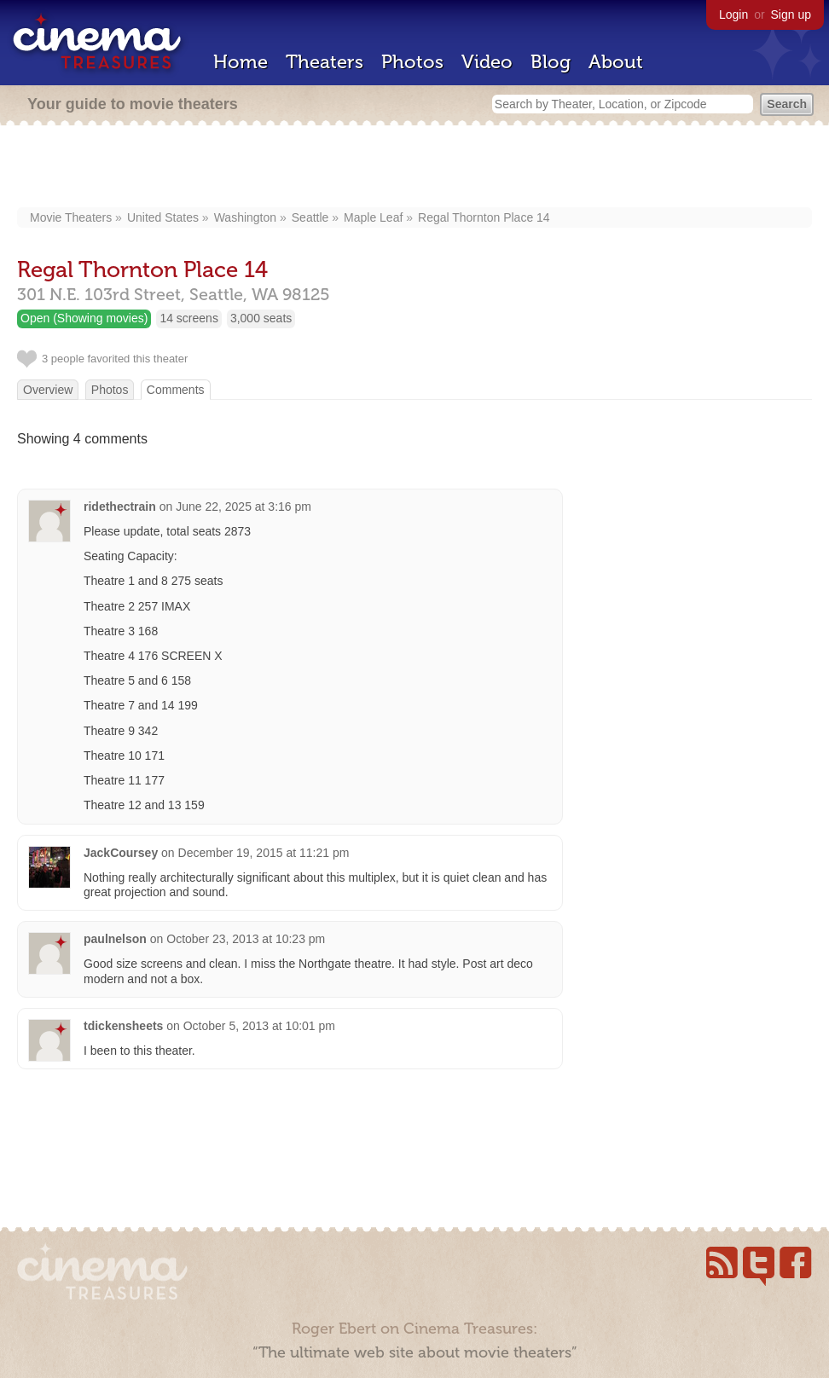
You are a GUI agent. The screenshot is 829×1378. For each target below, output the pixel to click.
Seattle (310, 217)
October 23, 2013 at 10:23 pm (245, 939)
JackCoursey (121, 853)
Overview (47, 390)
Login (733, 14)
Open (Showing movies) (84, 318)
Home (240, 61)
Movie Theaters (71, 217)
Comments (176, 390)
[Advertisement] (415, 168)
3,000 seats (261, 318)
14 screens (188, 318)
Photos (412, 61)
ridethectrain (120, 506)
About (615, 61)
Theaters (324, 61)
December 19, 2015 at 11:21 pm (264, 853)
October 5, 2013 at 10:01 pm (259, 1026)
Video (487, 61)
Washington (245, 217)
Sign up (791, 14)
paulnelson (115, 939)
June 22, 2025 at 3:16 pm (243, 506)
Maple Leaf (373, 217)
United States (163, 217)
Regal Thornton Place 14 (484, 217)
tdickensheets (123, 1026)
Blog (550, 61)
